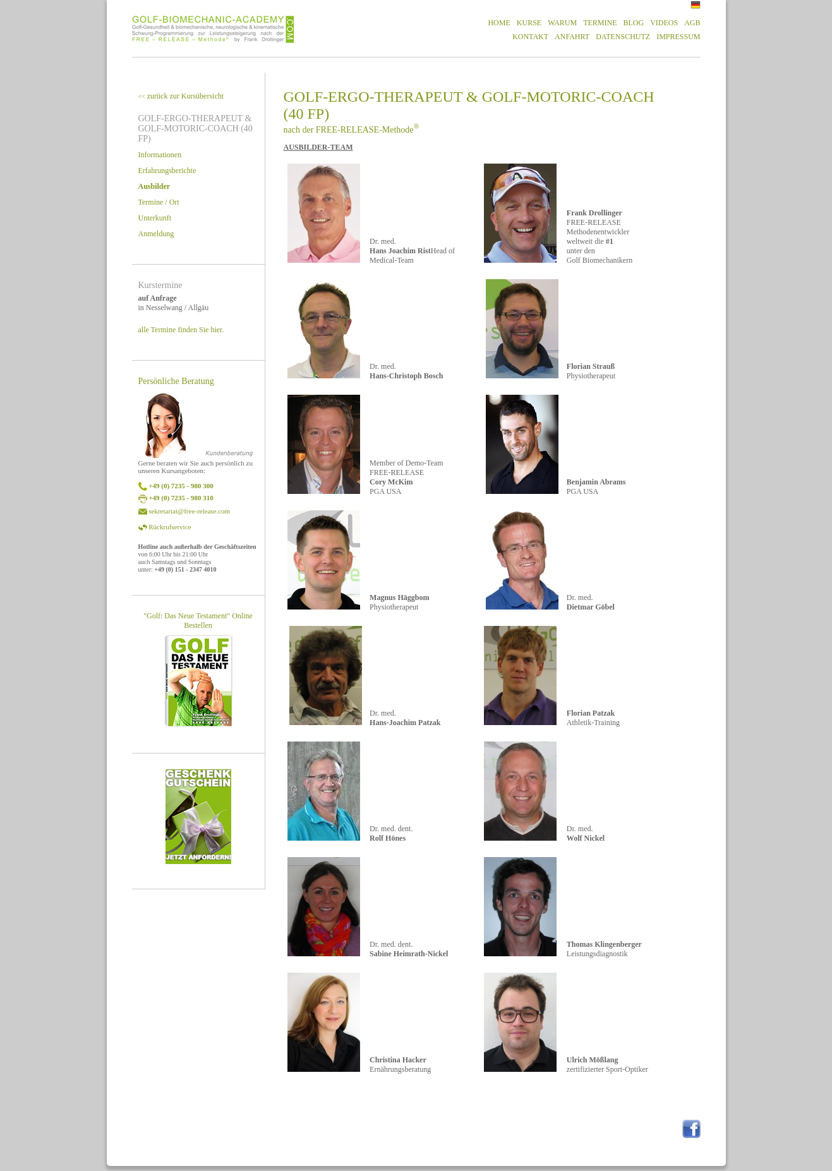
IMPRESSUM (678, 36)
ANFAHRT (572, 36)
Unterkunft (155, 217)
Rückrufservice (169, 527)
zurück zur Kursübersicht (181, 96)
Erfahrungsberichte (167, 170)
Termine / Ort (158, 202)
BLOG (633, 22)
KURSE (529, 22)
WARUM (562, 22)
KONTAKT (530, 36)
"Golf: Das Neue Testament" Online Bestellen (198, 620)
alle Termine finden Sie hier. (181, 329)
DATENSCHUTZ (623, 36)
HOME (499, 22)
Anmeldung (156, 233)
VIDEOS (664, 22)
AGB (692, 22)
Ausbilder (154, 186)
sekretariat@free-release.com (189, 511)
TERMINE (600, 22)
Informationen (160, 154)
